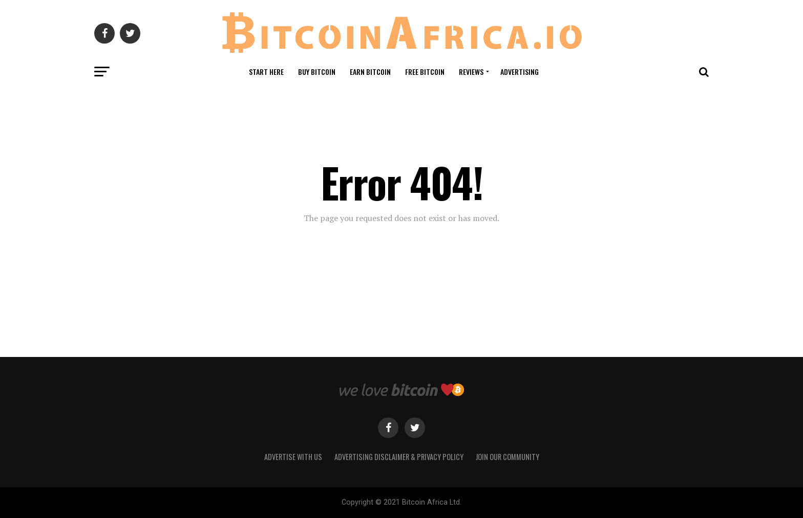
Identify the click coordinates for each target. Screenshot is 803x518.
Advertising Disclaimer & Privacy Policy (398, 456)
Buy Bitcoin (316, 71)
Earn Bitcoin (370, 71)
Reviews (471, 71)
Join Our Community (507, 456)
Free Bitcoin (425, 71)
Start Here (266, 71)
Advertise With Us (293, 456)
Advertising (519, 71)
